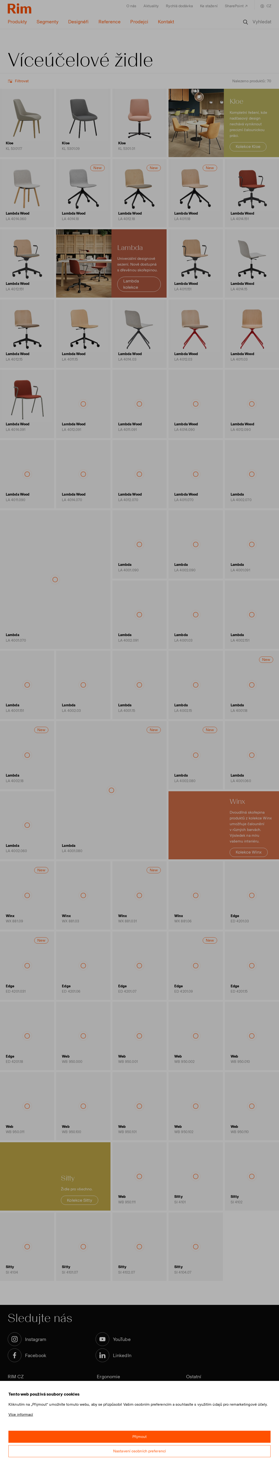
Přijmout (139, 1436)
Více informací (20, 1414)
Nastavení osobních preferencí (139, 1451)
